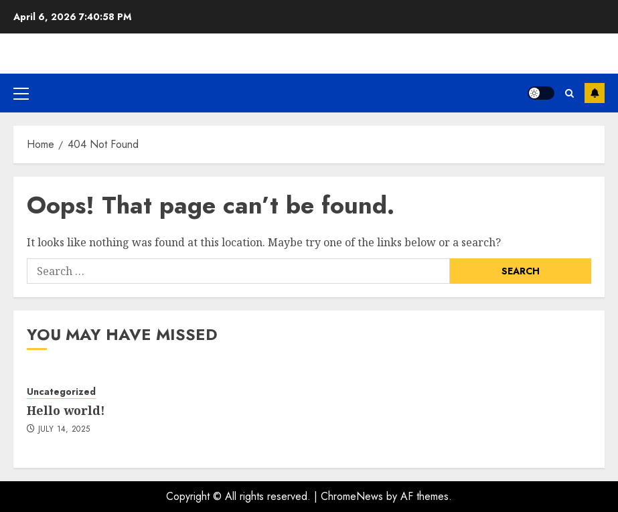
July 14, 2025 (64, 429)
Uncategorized (61, 392)
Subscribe (595, 93)
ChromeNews (352, 496)
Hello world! (66, 410)
